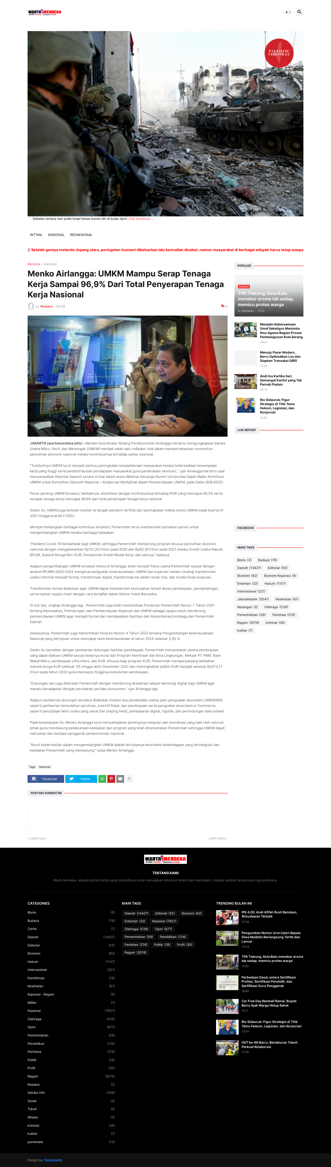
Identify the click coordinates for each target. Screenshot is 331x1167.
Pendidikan (71, 1043)
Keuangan (247, 607)
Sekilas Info (71, 1092)
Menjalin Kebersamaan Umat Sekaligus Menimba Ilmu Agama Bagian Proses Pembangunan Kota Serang (281, 330)
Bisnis (244, 560)
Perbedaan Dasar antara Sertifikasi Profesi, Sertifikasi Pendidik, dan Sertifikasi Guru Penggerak (269, 981)
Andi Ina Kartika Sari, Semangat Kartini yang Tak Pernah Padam (281, 380)
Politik (71, 1060)
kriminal (275, 622)
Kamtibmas (71, 978)
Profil (71, 1068)
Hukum (275, 583)
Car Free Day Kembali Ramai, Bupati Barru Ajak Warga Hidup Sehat (269, 1003)
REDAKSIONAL (81, 235)
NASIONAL (56, 235)
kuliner (245, 630)
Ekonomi (247, 575)
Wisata (71, 1117)
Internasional (251, 591)
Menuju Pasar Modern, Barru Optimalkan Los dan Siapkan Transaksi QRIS (280, 356)
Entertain (247, 583)
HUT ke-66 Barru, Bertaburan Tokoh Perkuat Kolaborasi (270, 1044)
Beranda (34, 264)
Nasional (50, 264)
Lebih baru (38, 838)
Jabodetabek (253, 599)
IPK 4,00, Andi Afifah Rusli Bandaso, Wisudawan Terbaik (269, 914)
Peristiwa (283, 615)
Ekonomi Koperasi (280, 575)
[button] (288, 12)
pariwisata (71, 1142)
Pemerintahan (251, 615)
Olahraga (276, 607)
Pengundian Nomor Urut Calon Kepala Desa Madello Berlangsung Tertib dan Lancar (271, 937)
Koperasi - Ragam (71, 994)
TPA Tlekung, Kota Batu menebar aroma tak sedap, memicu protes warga (272, 959)
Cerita (71, 928)
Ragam (248, 622)
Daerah (249, 568)
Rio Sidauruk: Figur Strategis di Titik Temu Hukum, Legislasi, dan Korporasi (277, 406)
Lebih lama (217, 838)
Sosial (71, 1101)
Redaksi (71, 1084)
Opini (71, 1027)
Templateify (53, 1160)
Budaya (267, 560)
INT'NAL (36, 235)
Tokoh (71, 1109)
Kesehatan (287, 599)
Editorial (278, 568)
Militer (71, 1002)
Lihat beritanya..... (141, 219)
